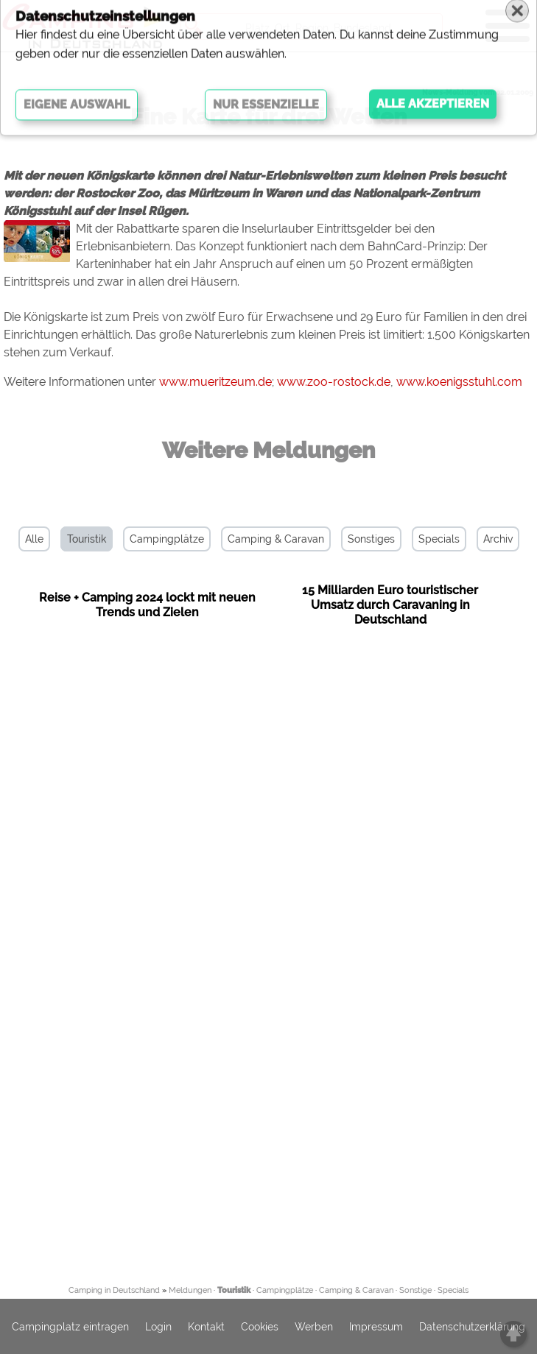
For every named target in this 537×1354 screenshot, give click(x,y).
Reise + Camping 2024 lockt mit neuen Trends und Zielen (147, 604)
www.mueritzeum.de (215, 382)
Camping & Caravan (276, 539)
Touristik (86, 539)
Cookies (259, 1327)
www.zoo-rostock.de (333, 382)
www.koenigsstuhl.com (459, 382)
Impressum (376, 1327)
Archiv (498, 539)
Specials (439, 539)
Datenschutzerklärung (472, 1327)
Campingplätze (167, 539)
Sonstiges (371, 539)
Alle (34, 539)
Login (158, 1327)
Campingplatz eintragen (70, 1327)
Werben (314, 1327)
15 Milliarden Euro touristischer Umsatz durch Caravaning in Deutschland (390, 605)
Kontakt (206, 1327)
